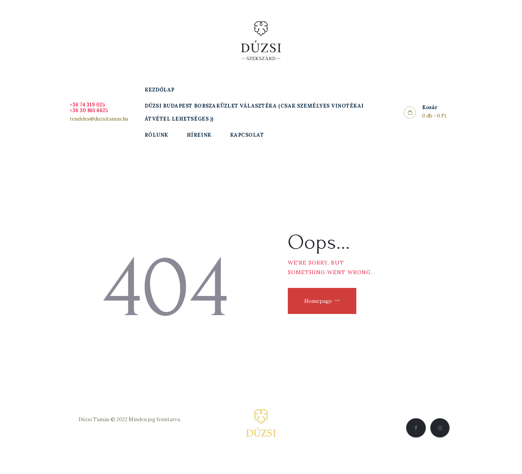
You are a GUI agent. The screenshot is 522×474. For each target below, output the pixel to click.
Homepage (319, 301)
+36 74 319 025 (87, 104)
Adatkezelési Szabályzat (129, 428)
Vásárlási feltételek (129, 437)
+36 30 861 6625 (89, 110)
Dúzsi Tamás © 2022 (102, 419)
